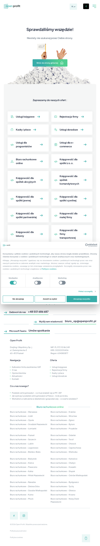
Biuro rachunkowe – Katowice (64, 458)
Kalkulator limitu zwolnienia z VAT (26, 367)
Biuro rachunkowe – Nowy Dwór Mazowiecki (65, 500)
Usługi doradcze (59, 376)
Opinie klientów (19, 373)
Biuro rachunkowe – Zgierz (62, 420)
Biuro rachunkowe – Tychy (62, 486)
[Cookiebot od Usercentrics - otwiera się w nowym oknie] (87, 245)
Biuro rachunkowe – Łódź (21, 416)
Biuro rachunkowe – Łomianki (23, 428)
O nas (14, 370)
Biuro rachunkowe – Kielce (22, 463)
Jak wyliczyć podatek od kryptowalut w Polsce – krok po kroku (40, 396)
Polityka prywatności (18, 531)
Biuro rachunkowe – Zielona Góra (24, 486)
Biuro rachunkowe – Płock (21, 498)
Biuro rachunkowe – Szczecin (23, 439)
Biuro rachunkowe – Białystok (23, 458)
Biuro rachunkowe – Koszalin (63, 467)
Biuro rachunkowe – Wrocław (64, 416)
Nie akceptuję (18, 299)
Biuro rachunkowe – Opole (22, 420)
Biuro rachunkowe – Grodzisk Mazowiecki (28, 424)
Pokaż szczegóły (86, 291)
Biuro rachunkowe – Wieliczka (64, 452)
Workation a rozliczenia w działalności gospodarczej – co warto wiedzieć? (45, 399)
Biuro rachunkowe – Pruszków (64, 428)
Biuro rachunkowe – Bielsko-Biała (25, 452)
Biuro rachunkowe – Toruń (62, 439)
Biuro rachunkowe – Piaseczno (23, 467)
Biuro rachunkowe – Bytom (63, 424)
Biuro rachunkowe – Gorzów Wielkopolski (28, 490)
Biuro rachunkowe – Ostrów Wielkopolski (69, 475)
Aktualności (17, 376)
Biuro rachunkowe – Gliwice (63, 490)
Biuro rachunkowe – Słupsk (63, 471)
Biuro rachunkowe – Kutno (21, 494)
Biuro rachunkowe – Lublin (22, 443)
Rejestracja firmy (59, 370)
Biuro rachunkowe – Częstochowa (66, 448)
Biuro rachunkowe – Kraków (63, 412)
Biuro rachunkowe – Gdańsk (63, 435)
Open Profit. (21, 524)
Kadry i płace (58, 373)
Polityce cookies (49, 269)
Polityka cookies (16, 537)
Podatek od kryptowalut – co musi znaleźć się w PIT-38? (37, 393)
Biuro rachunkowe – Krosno (63, 494)
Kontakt (15, 379)
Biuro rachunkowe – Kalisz (21, 471)
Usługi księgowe (59, 367)
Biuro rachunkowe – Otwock (63, 443)
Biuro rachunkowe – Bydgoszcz (65, 482)
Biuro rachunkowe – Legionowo (24, 448)
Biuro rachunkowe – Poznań (22, 435)
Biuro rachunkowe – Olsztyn (63, 463)
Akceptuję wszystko (81, 299)
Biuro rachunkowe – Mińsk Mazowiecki (27, 475)
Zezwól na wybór (50, 299)
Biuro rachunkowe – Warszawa (23, 412)
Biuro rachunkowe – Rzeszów (23, 482)
